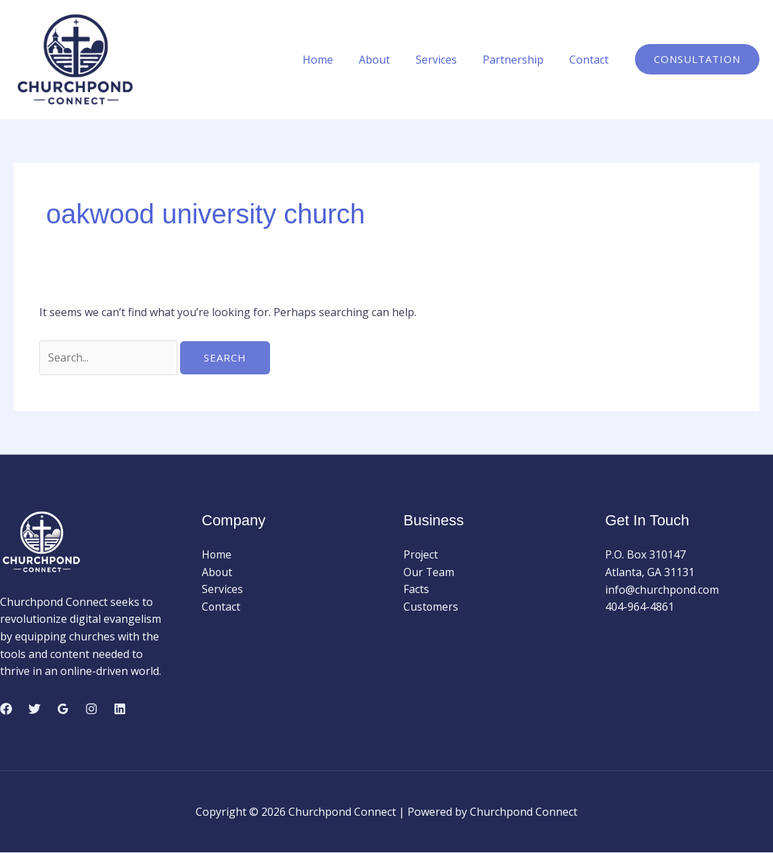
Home (336, 59)
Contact (591, 59)
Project (421, 555)
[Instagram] (91, 709)
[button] (697, 59)
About (388, 59)
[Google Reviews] (63, 709)
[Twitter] (34, 709)
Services (446, 59)
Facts (416, 589)
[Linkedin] (120, 709)
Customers (431, 607)
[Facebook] (6, 709)
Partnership (519, 59)
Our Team (429, 572)
